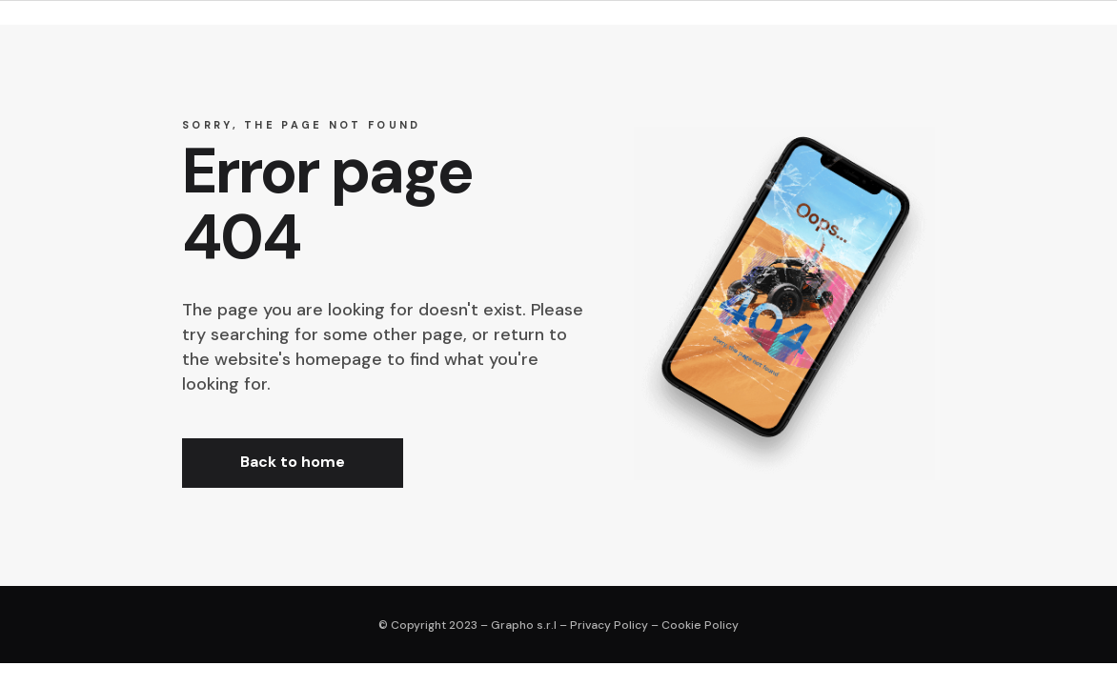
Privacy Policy (609, 625)
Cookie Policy (700, 625)
